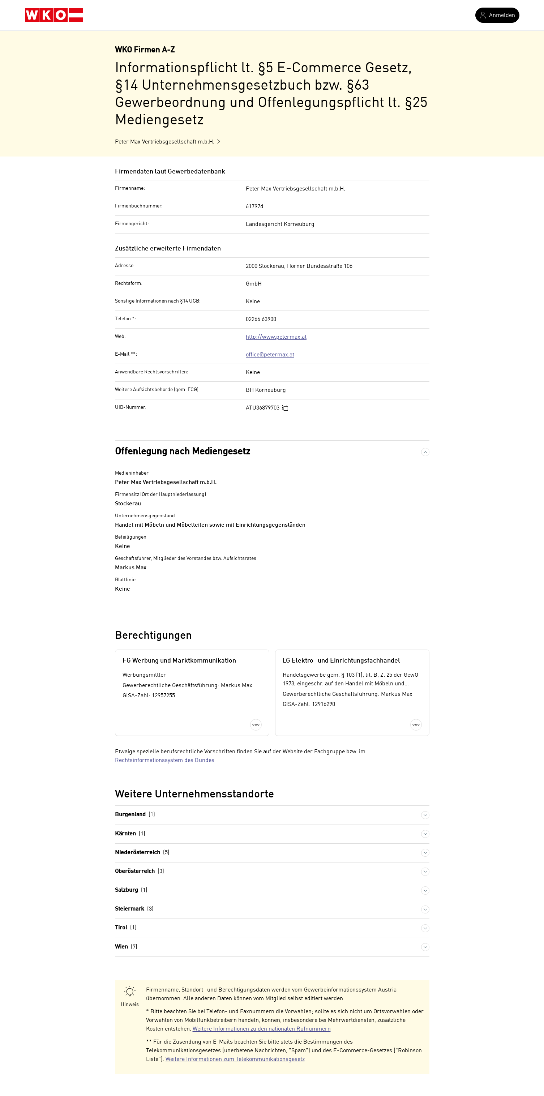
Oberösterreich (139, 871)
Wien (126, 947)
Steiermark (134, 909)
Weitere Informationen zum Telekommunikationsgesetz (235, 1059)
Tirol (126, 928)
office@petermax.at (270, 355)
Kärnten (130, 834)
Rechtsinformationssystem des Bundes (164, 760)
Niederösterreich (142, 852)
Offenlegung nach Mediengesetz (182, 452)
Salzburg (131, 890)
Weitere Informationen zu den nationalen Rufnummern (262, 1029)
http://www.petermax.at (276, 337)
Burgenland (135, 815)
